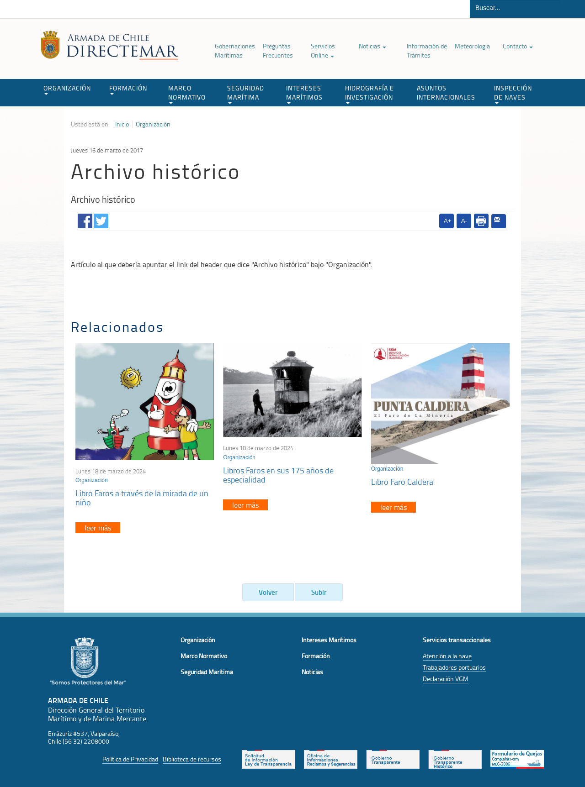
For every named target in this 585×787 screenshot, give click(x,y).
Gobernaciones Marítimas (235, 50)
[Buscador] (515, 8)
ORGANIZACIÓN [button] (67, 89)
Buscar (573, 9)
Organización (153, 124)
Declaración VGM (445, 678)
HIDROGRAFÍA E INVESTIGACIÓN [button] (369, 94)
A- (464, 220)
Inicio (122, 124)
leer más (98, 528)
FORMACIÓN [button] (128, 89)
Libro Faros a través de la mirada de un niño (141, 498)
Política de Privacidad (130, 759)
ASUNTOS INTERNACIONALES (446, 92)
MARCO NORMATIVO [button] (187, 94)
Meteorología (472, 46)
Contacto (518, 46)
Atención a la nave (447, 655)
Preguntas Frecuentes (278, 50)
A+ (447, 220)
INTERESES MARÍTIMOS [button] (304, 94)
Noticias (372, 46)
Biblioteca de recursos (192, 759)
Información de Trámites (427, 50)
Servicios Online (323, 50)
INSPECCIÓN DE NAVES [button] (513, 94)
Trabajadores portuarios (454, 667)
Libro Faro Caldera (402, 481)
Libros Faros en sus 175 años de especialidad (278, 475)
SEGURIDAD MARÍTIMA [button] (245, 94)
